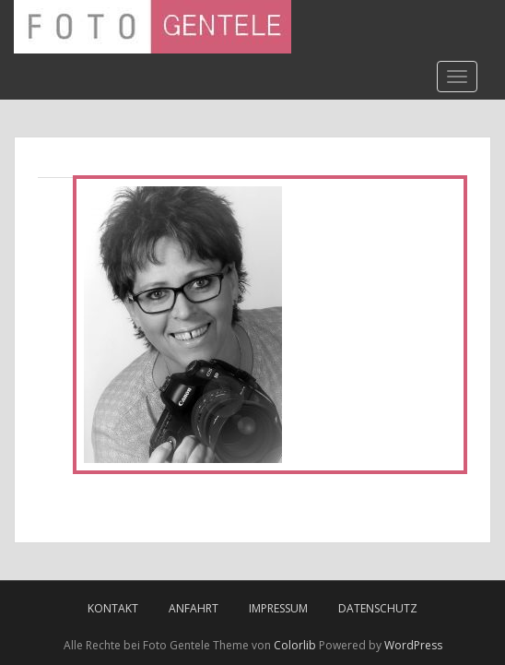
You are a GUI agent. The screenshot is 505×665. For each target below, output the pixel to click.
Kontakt (113, 608)
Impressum (278, 608)
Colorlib (295, 645)
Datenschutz (377, 608)
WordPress (413, 645)
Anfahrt (193, 608)
